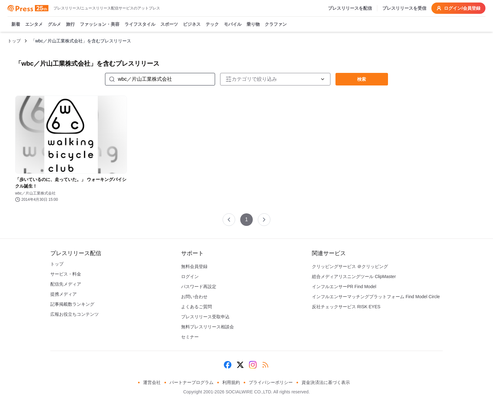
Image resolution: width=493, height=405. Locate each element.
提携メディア (63, 294)
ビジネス (192, 24)
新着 (15, 24)
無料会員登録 (194, 266)
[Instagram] (253, 365)
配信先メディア (65, 284)
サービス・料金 (65, 273)
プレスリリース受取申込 (205, 316)
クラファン (276, 24)
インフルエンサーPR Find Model (344, 286)
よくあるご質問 (196, 306)
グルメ (54, 24)
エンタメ (34, 24)
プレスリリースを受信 (404, 8)
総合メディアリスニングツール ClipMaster (354, 276)
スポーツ (169, 24)
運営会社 (152, 382)
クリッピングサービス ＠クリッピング (350, 266)
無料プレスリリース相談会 (207, 326)
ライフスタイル (140, 24)
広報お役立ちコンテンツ (74, 314)
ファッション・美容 (99, 24)
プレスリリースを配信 (350, 8)
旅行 (70, 24)
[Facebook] (227, 365)
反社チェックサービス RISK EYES (346, 306)
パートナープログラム (191, 382)
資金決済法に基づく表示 (326, 382)
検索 (361, 79)
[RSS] (265, 365)
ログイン (190, 276)
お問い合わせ (194, 296)
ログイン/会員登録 (458, 8)
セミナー (190, 336)
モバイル (232, 24)
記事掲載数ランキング (72, 304)
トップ (14, 40)
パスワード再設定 (198, 286)
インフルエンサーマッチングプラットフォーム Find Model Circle (376, 296)
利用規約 (231, 382)
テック (212, 24)
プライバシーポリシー (271, 382)
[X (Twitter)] (240, 365)
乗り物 (253, 24)
